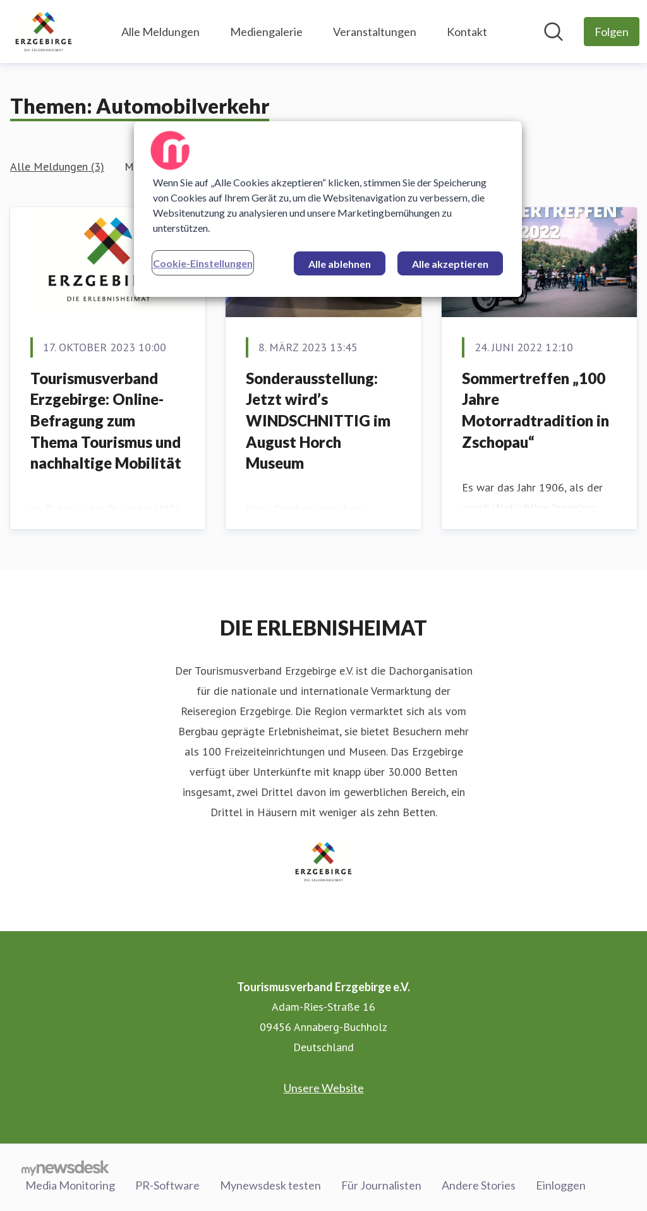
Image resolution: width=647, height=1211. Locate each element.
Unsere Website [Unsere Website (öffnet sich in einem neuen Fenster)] (324, 1088)
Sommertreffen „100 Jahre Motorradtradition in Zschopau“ (535, 410)
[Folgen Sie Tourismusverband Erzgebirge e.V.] (611, 31)
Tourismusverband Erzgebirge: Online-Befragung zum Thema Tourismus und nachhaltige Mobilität (105, 420)
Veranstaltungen (374, 32)
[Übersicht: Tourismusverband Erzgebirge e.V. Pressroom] (44, 32)
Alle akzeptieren (450, 264)
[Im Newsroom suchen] (553, 31)
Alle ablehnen (339, 264)
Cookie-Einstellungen (203, 263)
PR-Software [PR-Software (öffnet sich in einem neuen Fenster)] (167, 1185)
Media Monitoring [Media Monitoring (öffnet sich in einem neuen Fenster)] (70, 1185)
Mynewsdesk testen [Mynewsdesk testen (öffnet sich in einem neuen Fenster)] (270, 1185)
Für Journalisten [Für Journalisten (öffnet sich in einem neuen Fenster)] (381, 1185)
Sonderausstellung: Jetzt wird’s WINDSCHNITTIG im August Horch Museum (318, 420)
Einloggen (561, 1185)
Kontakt (467, 32)
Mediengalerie (266, 32)
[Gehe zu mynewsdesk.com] (65, 1167)
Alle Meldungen (160, 32)
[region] (328, 209)
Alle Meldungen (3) (57, 166)
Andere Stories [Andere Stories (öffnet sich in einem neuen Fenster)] (479, 1185)
